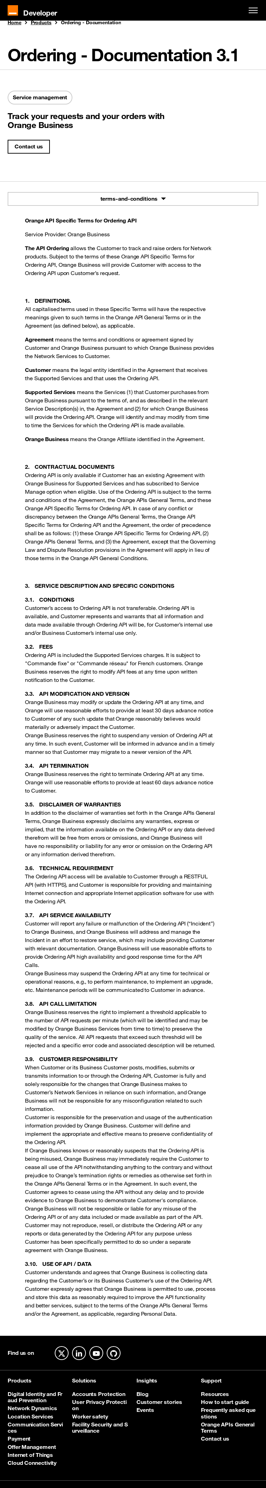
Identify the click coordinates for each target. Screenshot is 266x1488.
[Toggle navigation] (251, 10)
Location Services (30, 1416)
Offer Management (32, 1447)
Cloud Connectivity (32, 1463)
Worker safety (90, 1416)
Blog (142, 1394)
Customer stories (159, 1402)
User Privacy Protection (99, 1405)
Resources (215, 1394)
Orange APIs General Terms (228, 1427)
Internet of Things (30, 1455)
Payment (19, 1438)
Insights (146, 1380)
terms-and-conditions (129, 198)
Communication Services (35, 1427)
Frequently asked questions (228, 1413)
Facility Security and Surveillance (100, 1427)
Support (211, 1380)
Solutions (84, 1380)
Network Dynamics (32, 1408)
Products (41, 23)
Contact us (29, 146)
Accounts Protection (98, 1394)
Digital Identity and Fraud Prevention (35, 1397)
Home (14, 23)
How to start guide (225, 1402)
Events (145, 1410)
